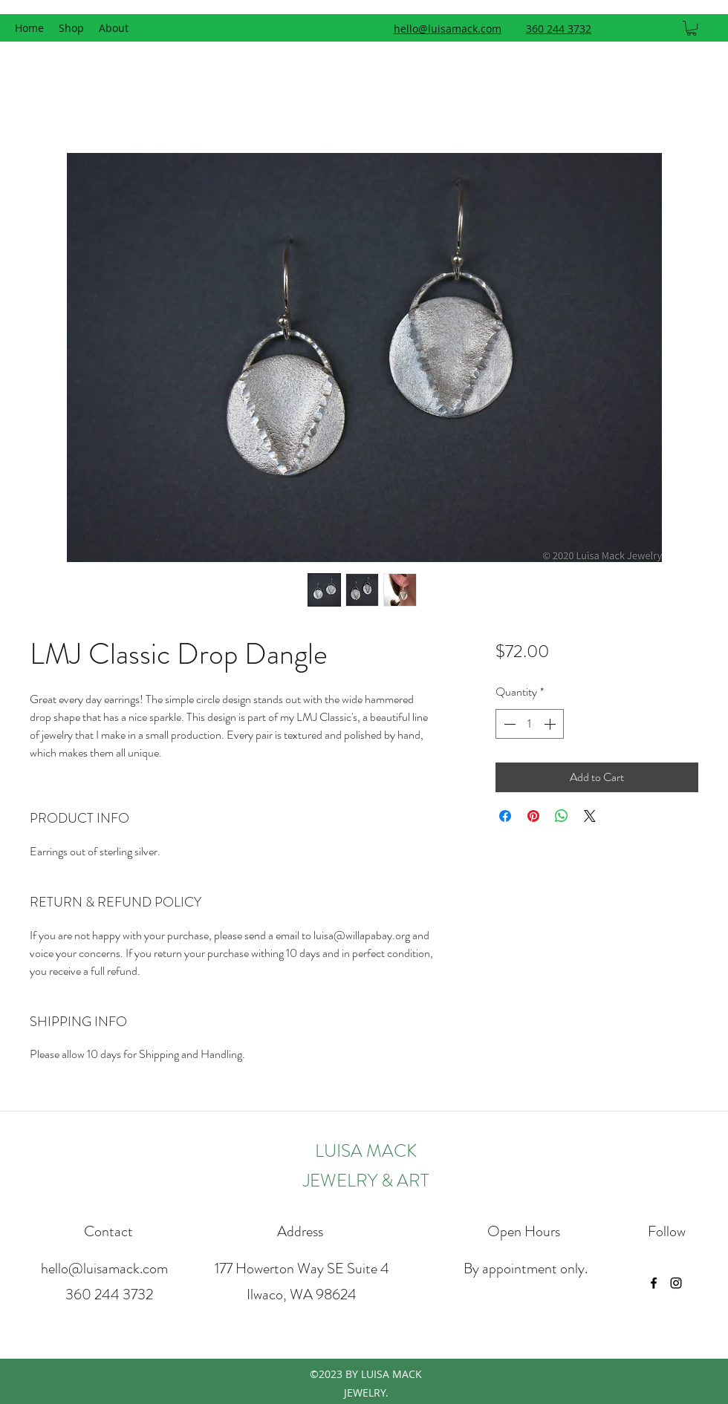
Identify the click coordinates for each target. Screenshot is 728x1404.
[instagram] (676, 1283)
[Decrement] (508, 724)
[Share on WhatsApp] (562, 816)
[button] (692, 28)
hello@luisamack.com (104, 1268)
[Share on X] (590, 816)
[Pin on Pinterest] (533, 816)
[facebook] (653, 1283)
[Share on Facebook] (505, 816)
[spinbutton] (530, 724)
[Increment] (551, 724)
